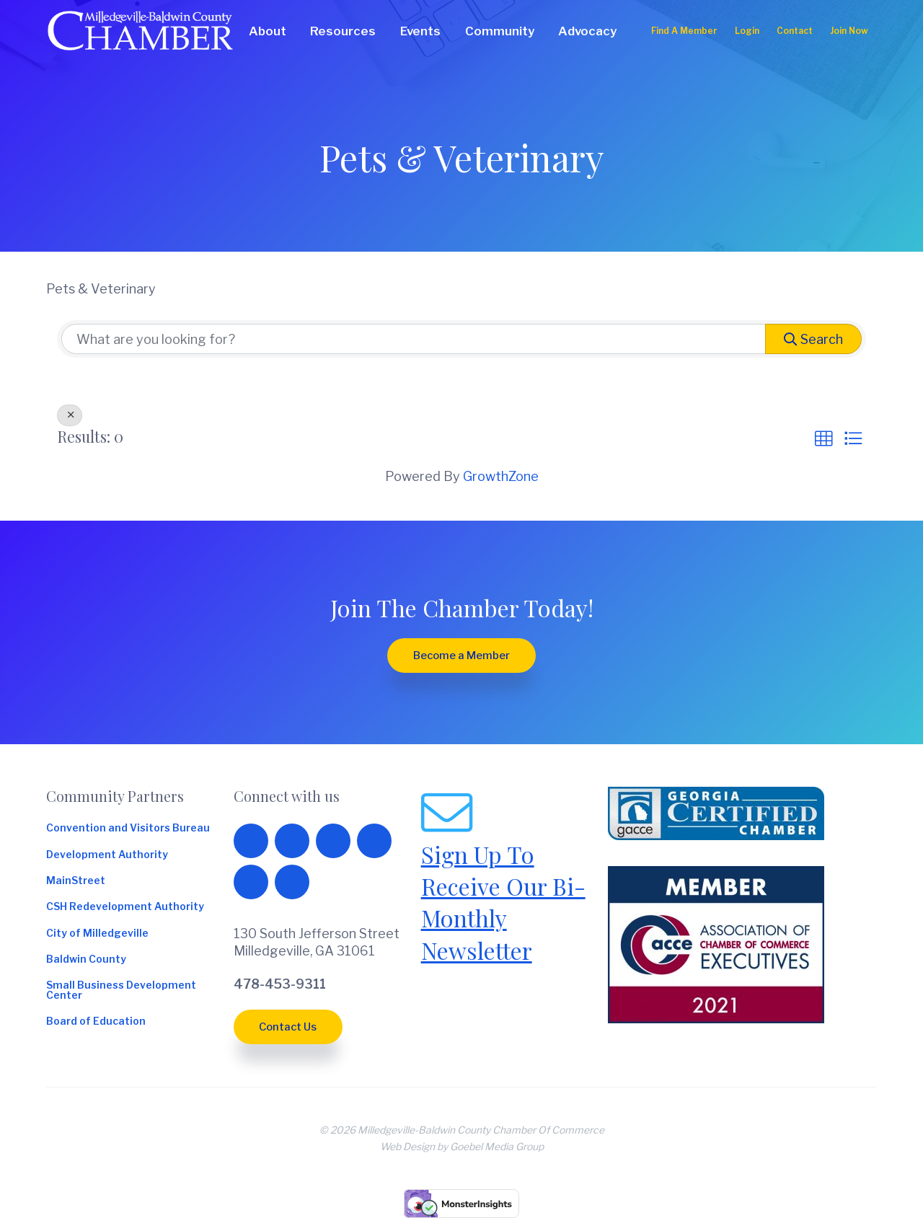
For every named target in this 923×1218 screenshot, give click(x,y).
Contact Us (288, 1026)
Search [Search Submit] (813, 339)
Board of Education (96, 1022)
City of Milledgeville (97, 934)
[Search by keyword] (413, 339)
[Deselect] (69, 415)
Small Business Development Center (121, 991)
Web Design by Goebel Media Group (462, 1146)
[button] (823, 439)
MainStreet (75, 881)
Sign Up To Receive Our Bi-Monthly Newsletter (503, 902)
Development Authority (107, 855)
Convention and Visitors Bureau (128, 829)
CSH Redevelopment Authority (125, 907)
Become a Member (461, 655)
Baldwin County (86, 960)
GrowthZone (501, 476)
